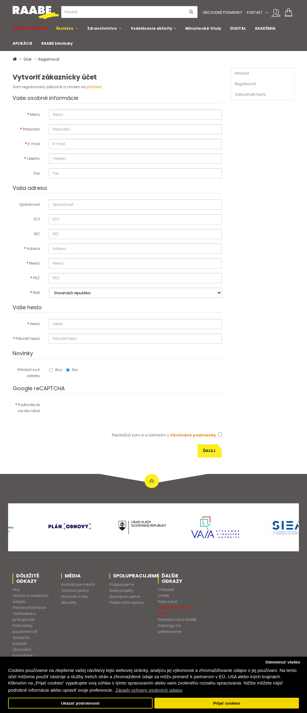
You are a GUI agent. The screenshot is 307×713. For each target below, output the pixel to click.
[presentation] (94, 411)
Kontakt (255, 12)
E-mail (34, 143)
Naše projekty (121, 590)
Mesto (34, 263)
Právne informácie (29, 607)
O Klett (163, 595)
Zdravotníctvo (102, 28)
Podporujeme (121, 584)
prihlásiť (94, 86)
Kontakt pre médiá (78, 584)
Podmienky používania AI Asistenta (25, 631)
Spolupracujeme (124, 596)
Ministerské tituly (203, 28)
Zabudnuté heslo (250, 94)
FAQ (16, 589)
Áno (55, 369)
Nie (71, 369)
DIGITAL (238, 28)
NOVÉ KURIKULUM (30, 28)
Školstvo (64, 28)
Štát (36, 292)
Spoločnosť (29, 204)
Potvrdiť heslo (28, 338)
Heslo (35, 323)
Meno (35, 114)
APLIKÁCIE (22, 43)
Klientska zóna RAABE (177, 619)
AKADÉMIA (265, 28)
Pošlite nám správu (126, 602)
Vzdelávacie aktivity (151, 28)
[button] (266, 12)
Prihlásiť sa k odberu (28, 372)
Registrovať (48, 59)
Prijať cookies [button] (226, 703)
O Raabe (166, 589)
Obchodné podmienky (222, 12)
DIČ (37, 233)
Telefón (33, 158)
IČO (37, 219)
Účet (27, 59)
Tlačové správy (75, 590)
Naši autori (167, 601)
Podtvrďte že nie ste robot (29, 407)
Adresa (33, 248)
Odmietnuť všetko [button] (282, 662)
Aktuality (69, 602)
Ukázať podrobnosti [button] (80, 703)
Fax (37, 173)
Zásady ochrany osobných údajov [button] (148, 690)
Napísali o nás (74, 596)
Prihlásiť (242, 73)
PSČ (36, 277)
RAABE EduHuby (57, 43)
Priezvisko (31, 129)
